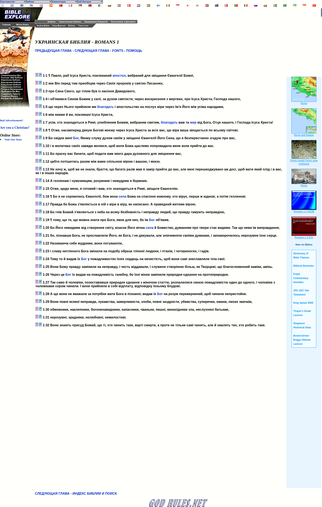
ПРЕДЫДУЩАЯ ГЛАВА (53, 50)
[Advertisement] (93, 13)
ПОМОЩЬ (134, 50)
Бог (76, 138)
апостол (119, 75)
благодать (105, 107)
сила (122, 196)
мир (193, 122)
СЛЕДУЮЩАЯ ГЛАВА (92, 50)
